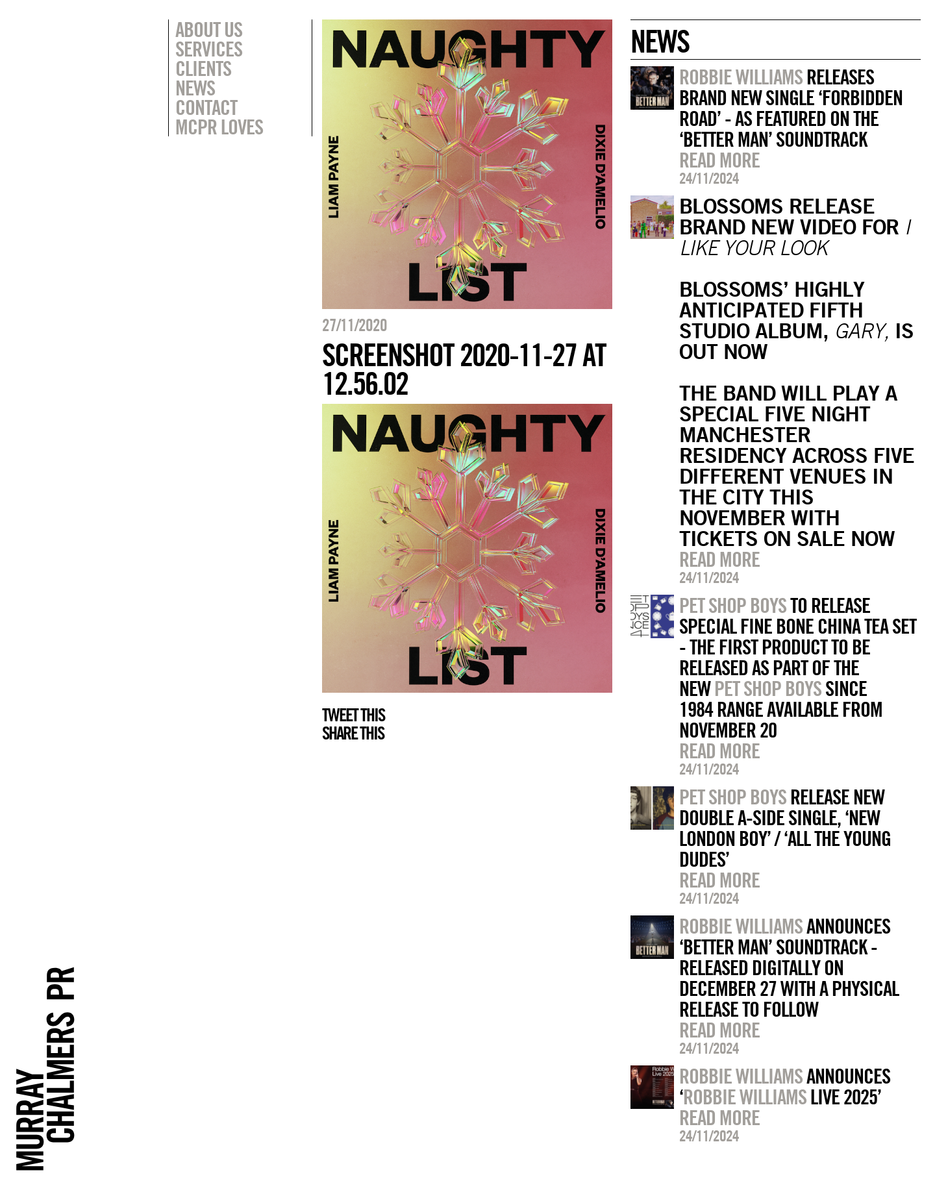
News (195, 88)
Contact (206, 107)
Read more (719, 160)
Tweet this (353, 715)
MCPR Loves (219, 127)
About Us (208, 29)
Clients (203, 68)
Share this (353, 733)
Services (208, 49)
